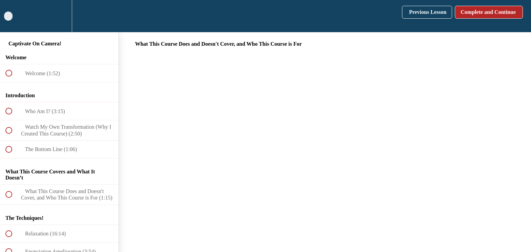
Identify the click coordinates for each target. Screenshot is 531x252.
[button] (12, 16)
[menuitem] (59, 16)
